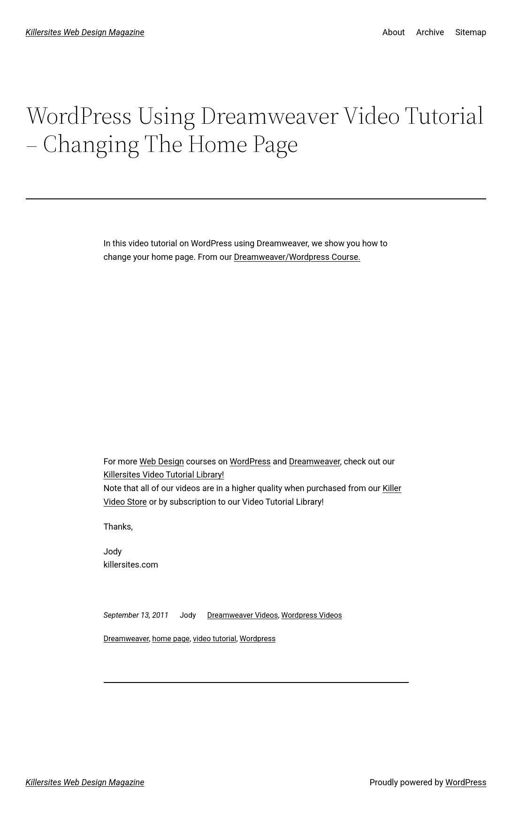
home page (171, 638)
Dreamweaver (314, 461)
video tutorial (214, 638)
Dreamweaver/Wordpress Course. (297, 257)
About (393, 32)
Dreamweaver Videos (242, 615)
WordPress (249, 461)
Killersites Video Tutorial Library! (164, 474)
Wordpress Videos (311, 615)
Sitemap (470, 32)
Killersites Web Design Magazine (85, 32)
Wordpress (258, 638)
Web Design (161, 461)
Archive (430, 32)
